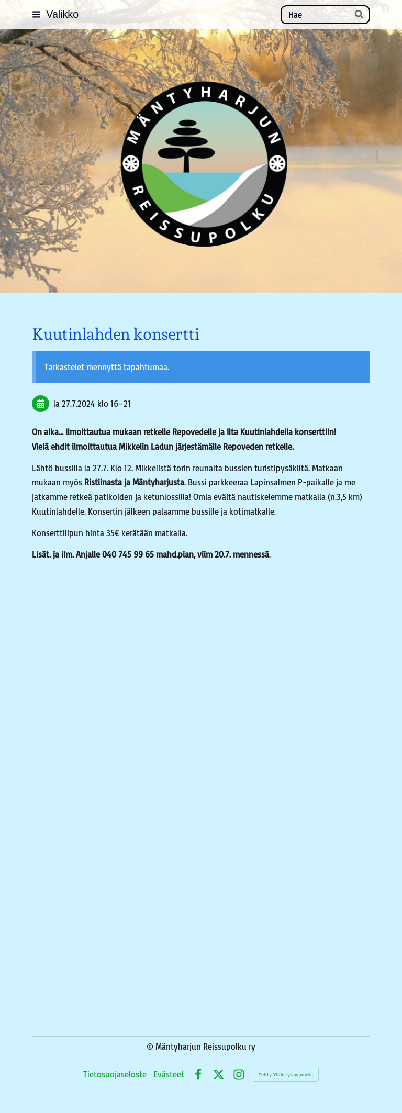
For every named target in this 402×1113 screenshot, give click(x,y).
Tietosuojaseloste (115, 1074)
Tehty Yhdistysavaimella (286, 1074)
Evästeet (168, 1074)
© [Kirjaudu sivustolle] (151, 1046)
